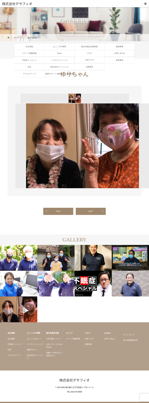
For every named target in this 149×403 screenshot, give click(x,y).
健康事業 (119, 47)
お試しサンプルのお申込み (54, 345)
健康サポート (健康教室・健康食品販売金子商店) (59, 75)
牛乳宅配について (53, 339)
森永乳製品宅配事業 (89, 47)
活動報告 (89, 67)
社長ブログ (89, 60)
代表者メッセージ (29, 60)
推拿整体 (119, 60)
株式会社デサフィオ (17, 3)
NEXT (90, 211)
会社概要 (11, 339)
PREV (58, 211)
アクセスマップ (29, 74)
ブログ (89, 53)
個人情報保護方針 (130, 340)
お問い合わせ (119, 53)
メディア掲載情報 (29, 53)
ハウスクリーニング (59, 60)
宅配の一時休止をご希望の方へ (54, 354)
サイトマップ (128, 335)
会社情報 (29, 47)
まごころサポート (34, 339)
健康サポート (32, 350)
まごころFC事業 (59, 47)
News (59, 53)
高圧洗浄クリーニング (59, 67)
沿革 (29, 67)
